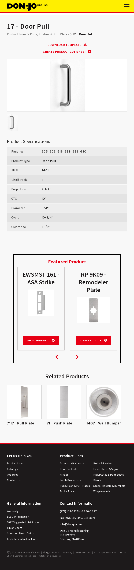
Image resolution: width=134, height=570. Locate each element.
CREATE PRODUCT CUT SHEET (67, 52)
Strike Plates (68, 496)
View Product (41, 340)
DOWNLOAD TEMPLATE (67, 45)
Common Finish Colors (21, 538)
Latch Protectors (70, 485)
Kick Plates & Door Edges (108, 479)
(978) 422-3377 (69, 516)
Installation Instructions (22, 543)
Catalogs (12, 473)
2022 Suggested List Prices (23, 527)
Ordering (12, 479)
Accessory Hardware (72, 468)
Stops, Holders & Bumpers (109, 490)
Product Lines (17, 34)
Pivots (97, 485)
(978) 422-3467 (74, 522)
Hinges (64, 479)
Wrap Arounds (101, 496)
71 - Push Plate (60, 423)
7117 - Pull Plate (21, 423)
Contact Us (14, 485)
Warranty (12, 515)
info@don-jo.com (71, 529)
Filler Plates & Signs (105, 473)
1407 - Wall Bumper (97, 425)
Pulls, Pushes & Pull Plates (50, 34)
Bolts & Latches (103, 468)
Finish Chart (14, 532)
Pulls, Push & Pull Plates (75, 490)
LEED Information (18, 521)
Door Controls (68, 473)
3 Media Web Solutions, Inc (8, 557)
